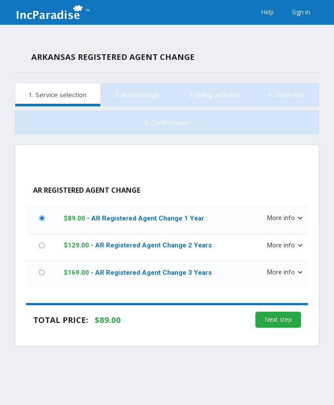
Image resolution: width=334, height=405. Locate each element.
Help (267, 12)
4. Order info (286, 94)
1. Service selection (57, 94)
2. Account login (138, 94)
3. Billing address (214, 94)
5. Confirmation (166, 122)
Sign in (301, 12)
